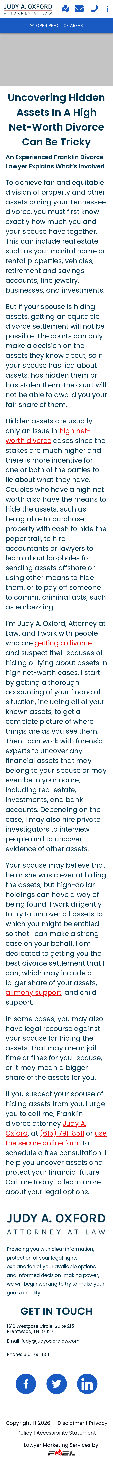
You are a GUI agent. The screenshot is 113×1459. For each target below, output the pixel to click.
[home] (56, 1233)
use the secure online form (56, 1138)
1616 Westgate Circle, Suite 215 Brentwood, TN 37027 (40, 1329)
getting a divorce (63, 643)
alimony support (33, 992)
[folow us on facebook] (26, 1397)
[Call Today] (94, 12)
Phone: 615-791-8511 (28, 1354)
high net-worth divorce (48, 435)
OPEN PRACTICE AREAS (56, 25)
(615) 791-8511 (62, 1133)
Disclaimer (71, 1423)
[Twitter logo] (57, 1397)
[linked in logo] (87, 1397)
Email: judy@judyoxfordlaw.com (43, 1341)
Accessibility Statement (66, 1432)
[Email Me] (80, 10)
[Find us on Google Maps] (65, 11)
